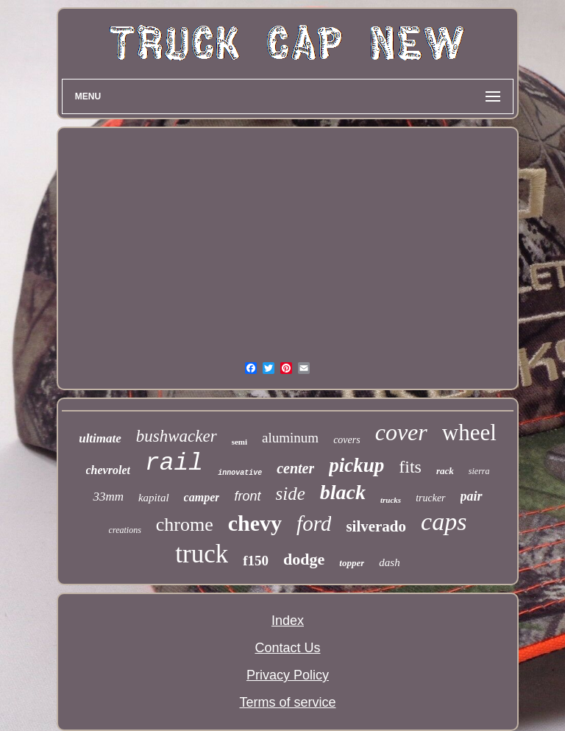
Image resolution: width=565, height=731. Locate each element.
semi (239, 441)
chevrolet (108, 470)
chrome (184, 524)
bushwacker (176, 436)
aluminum (290, 437)
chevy (255, 523)
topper (351, 562)
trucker (430, 498)
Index (287, 620)
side (290, 494)
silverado (376, 526)
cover (401, 432)
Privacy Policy (287, 675)
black (343, 492)
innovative (240, 473)
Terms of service (287, 702)
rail (174, 463)
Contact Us (287, 647)
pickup (356, 465)
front (247, 496)
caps (443, 521)
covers (346, 439)
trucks (390, 499)
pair (472, 496)
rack (445, 470)
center (295, 468)
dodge (303, 559)
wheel (469, 432)
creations (125, 530)
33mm (108, 497)
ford (313, 523)
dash (389, 562)
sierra (479, 471)
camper (202, 497)
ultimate (100, 438)
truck (201, 554)
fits (410, 466)
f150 (256, 560)
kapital (153, 498)
